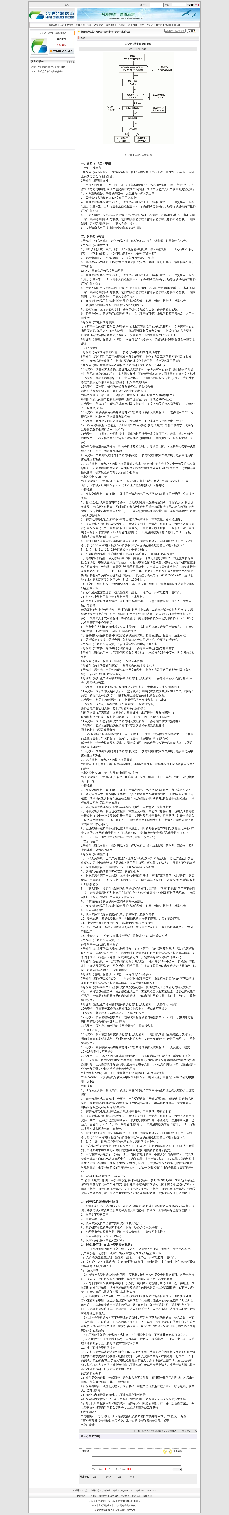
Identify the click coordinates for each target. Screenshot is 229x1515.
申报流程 (121, 25)
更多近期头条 (37, 61)
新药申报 (108, 31)
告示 (62, 25)
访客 (95, 1476)
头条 (117, 31)
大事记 (150, 25)
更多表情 (178, 1451)
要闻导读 (80, 25)
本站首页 (53, 25)
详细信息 (61, 44)
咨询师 (108, 1476)
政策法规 (98, 25)
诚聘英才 (114, 1496)
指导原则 (110, 25)
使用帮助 (136, 1496)
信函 (89, 25)
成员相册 (132, 25)
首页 (66, 4)
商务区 (99, 31)
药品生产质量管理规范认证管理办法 (48, 67)
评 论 (83, 1436)
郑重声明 (103, 1496)
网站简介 (81, 1496)
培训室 (168, 25)
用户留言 (125, 1496)
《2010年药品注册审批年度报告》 (47, 71)
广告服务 (92, 1496)
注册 (197, 5)
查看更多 (70, 62)
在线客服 (147, 1496)
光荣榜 (70, 25)
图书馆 (159, 25)
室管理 (177, 25)
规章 (142, 25)
